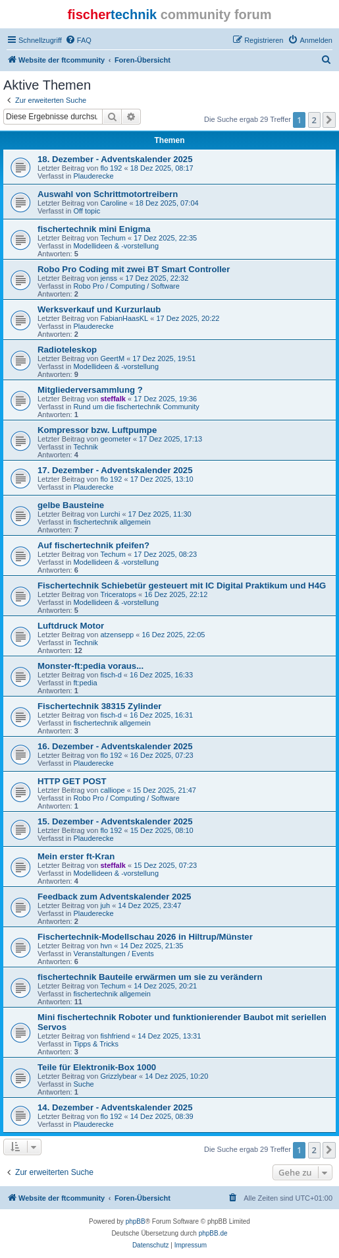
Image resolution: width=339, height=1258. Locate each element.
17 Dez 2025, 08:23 (165, 554)
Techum (113, 238)
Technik (85, 447)
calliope (112, 790)
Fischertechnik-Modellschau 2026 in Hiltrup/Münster (145, 937)
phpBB (135, 1221)
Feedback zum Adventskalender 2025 (114, 896)
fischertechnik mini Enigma (94, 229)
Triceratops (118, 594)
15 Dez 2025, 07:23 (165, 865)
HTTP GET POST (72, 781)
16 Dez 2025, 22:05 (173, 635)
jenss (108, 278)
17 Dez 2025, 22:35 (165, 238)
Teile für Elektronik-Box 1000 (97, 1067)
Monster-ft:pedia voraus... (90, 666)
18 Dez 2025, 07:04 (167, 203)
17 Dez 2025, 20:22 (187, 318)
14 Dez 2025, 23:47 (149, 905)
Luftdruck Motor (71, 626)
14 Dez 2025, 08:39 (162, 1116)
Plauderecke (93, 176)
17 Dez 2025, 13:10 (162, 479)
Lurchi (110, 514)
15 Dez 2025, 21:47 (164, 790)
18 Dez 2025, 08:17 (162, 168)
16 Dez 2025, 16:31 (161, 715)
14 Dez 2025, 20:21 (165, 986)
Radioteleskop (67, 350)
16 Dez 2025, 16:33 (161, 675)
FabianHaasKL (124, 318)
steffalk (113, 399)
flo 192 (111, 168)
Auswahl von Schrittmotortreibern (108, 194)
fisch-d (110, 675)
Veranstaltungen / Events (113, 954)
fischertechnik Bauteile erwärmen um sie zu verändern (150, 977)
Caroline (113, 203)
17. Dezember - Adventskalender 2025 (115, 470)
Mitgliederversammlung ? (90, 390)
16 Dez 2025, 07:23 (162, 755)
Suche (83, 1084)
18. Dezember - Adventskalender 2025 (115, 159)
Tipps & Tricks (95, 1044)
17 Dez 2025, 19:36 (165, 399)
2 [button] (314, 120)
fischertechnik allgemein (111, 522)
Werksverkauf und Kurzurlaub (99, 309)
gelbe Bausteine (71, 505)
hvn (106, 946)
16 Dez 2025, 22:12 (175, 594)
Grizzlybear (118, 1076)
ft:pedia (85, 683)
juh (105, 905)
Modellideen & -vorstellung (116, 246)
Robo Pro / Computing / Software (126, 286)
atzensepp (117, 635)
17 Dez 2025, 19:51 (164, 358)
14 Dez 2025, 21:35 (151, 946)
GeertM (112, 358)
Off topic (86, 211)
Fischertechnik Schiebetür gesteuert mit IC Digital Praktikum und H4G (182, 585)
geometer (115, 439)
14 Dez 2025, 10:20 (176, 1076)
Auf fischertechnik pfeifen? (93, 545)
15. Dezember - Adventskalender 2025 (115, 821)
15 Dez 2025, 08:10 (162, 830)
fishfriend (115, 1036)
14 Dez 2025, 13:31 (169, 1036)
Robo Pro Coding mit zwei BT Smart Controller (134, 269)
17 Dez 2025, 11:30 (160, 514)
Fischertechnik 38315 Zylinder (99, 706)
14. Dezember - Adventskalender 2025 (115, 1107)
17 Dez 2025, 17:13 (170, 439)
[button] (329, 120)
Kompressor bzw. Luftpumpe (97, 430)
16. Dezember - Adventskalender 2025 (115, 746)
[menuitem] (78, 40)
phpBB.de (213, 1233)
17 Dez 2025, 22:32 (156, 278)
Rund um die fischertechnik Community (136, 407)
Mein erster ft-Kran (76, 856)
